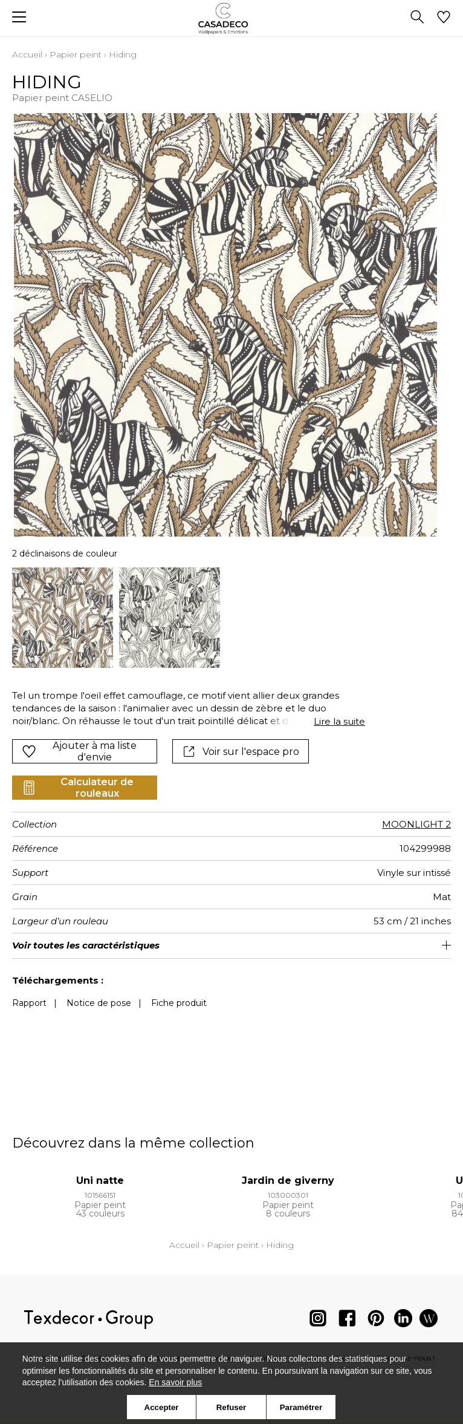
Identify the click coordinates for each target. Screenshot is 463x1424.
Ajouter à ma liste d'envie (79, 751)
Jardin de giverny (288, 1180)
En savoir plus (175, 1382)
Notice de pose (98, 1003)
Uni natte (100, 1180)
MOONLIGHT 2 (416, 824)
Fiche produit (179, 1003)
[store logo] (232, 18)
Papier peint (76, 54)
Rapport (29, 1003)
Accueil (27, 54)
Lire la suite (339, 721)
